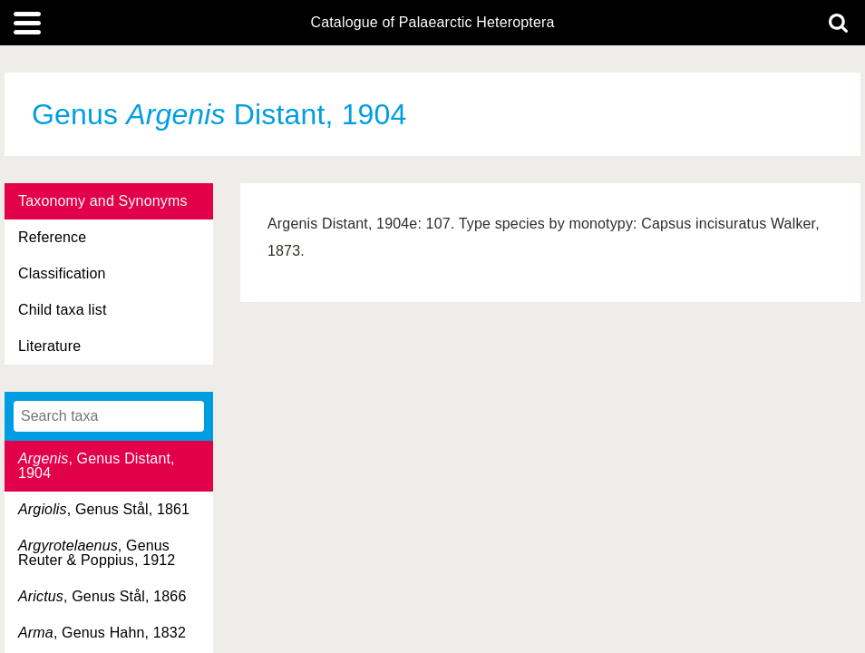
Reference (52, 237)
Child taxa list (62, 309)
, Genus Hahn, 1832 (102, 632)
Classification (62, 273)
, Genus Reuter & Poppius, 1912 (96, 553)
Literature (49, 346)
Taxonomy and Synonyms (103, 201)
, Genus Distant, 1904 (96, 466)
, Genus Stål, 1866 (102, 596)
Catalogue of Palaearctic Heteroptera (432, 22)
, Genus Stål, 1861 (104, 509)
